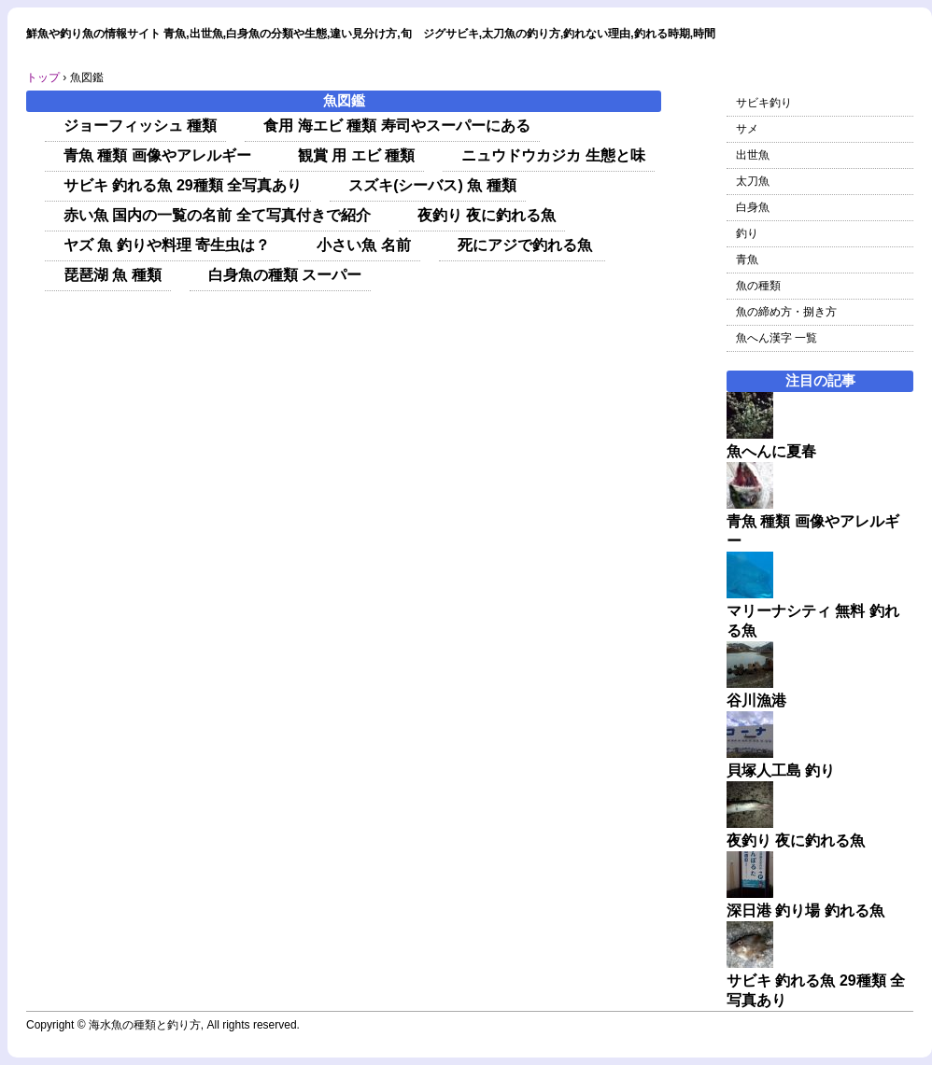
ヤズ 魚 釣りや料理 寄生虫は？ (167, 245)
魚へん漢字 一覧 (776, 337)
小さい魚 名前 (363, 245)
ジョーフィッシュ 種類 (140, 125)
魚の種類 (758, 285)
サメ (747, 128)
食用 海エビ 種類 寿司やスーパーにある (396, 125)
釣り (747, 233)
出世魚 (753, 154)
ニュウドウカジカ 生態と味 (552, 155)
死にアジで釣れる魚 (527, 245)
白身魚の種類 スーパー (284, 275)
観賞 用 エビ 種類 (356, 155)
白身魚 (753, 207)
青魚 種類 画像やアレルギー (157, 155)
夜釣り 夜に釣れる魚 (486, 215)
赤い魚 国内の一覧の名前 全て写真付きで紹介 (217, 215)
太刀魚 (753, 181)
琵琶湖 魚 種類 (113, 275)
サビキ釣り (764, 102)
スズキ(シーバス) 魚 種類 (432, 185)
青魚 (747, 259)
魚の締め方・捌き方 (786, 311)
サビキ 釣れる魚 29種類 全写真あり (183, 185)
